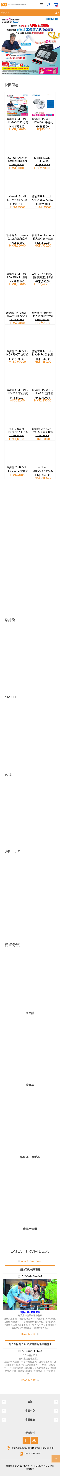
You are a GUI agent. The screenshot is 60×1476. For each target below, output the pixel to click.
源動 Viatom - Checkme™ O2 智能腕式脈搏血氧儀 (17, 432)
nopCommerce (36, 1469)
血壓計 (30, 1013)
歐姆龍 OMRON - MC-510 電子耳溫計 (42, 432)
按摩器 (30, 1085)
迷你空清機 (30, 1229)
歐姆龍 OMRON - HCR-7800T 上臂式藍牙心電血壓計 (17, 355)
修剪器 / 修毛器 (30, 1157)
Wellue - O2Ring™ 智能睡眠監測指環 (43, 276)
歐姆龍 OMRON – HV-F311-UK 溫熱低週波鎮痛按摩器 (17, 277)
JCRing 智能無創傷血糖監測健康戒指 (17, 161)
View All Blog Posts (31, 1261)
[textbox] (27, 12)
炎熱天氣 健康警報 (30, 1269)
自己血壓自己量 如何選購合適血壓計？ (30, 1344)
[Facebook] (26, 1440)
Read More (28, 1334)
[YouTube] (34, 1440)
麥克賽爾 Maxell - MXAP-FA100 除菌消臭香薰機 (42, 355)
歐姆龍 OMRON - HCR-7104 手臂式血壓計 (42, 122)
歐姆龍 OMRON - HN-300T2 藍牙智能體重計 (17, 471)
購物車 (55, 4)
